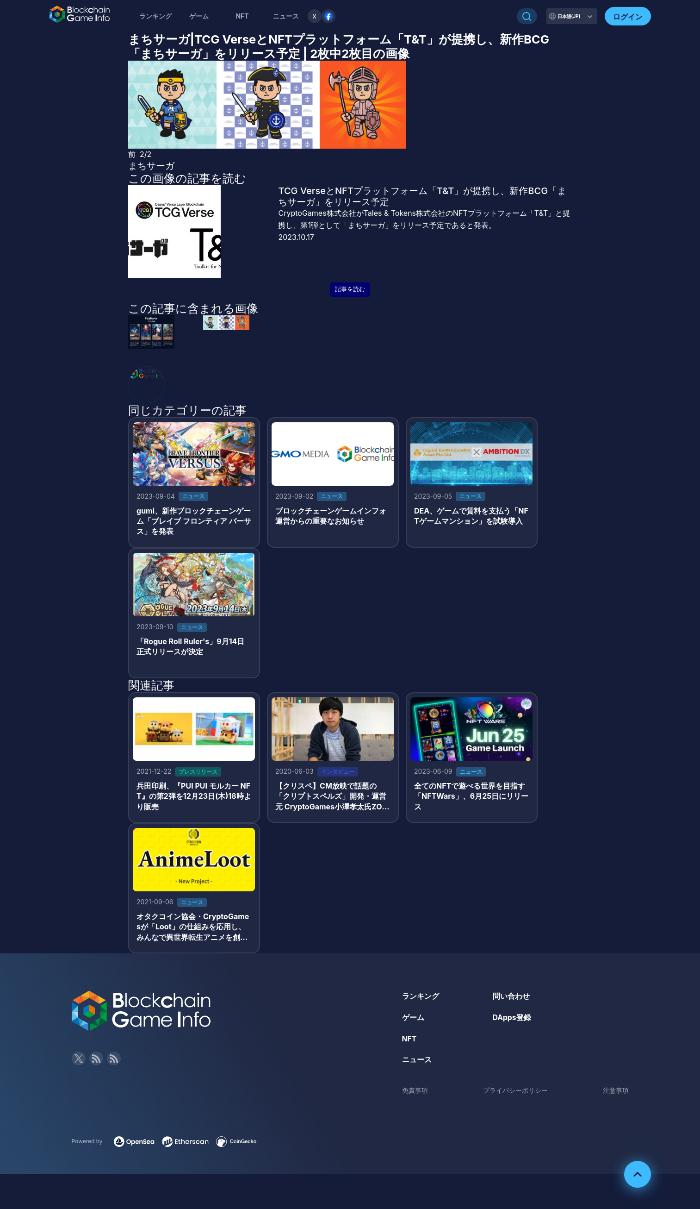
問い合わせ (511, 999)
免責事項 (415, 1093)
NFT (241, 16)
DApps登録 (512, 1020)
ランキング (155, 16)
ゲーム (199, 16)
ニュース (417, 1062)
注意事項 (616, 1093)
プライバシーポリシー (515, 1093)
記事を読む (350, 289)
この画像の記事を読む (187, 178)
